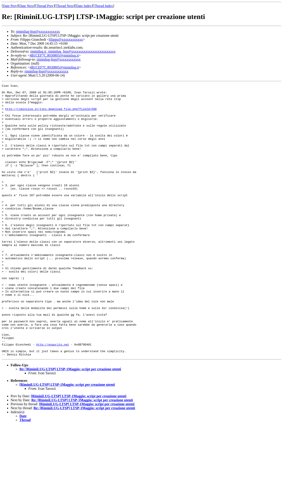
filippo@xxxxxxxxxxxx (66, 39)
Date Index (84, 6)
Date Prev (10, 6)
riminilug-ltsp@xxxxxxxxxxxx (38, 31)
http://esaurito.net (52, 397)
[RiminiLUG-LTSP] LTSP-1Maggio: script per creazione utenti (67, 439)
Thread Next (65, 6)
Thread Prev (45, 6)
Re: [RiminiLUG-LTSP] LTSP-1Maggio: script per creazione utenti (70, 423)
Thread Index (103, 6)
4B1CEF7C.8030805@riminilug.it (54, 55)
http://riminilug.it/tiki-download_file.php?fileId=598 (51, 114)
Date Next (26, 6)
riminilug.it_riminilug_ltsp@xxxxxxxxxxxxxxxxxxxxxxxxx (73, 51)
